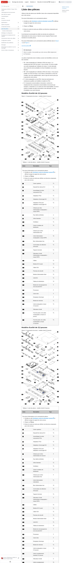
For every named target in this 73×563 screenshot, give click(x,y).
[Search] (65, 2)
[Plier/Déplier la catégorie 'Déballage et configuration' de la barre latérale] (18, 33)
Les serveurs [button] (6, 2)
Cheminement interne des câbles (8, 38)
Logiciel (26, 2)
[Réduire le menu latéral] (10, 561)
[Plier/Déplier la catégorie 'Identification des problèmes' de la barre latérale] (18, 43)
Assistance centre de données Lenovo (42, 21)
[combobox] (3, 6)
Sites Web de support (5, 14)
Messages (3, 44)
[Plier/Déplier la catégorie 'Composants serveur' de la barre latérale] (18, 27)
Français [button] (51, 2)
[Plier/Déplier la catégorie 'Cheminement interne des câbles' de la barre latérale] (18, 38)
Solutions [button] (32, 2)
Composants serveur (5, 26)
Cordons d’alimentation (7, 30)
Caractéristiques (4, 16)
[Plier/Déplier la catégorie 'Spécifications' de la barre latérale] (18, 22)
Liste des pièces (4, 28)
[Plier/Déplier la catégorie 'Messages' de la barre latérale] (18, 45)
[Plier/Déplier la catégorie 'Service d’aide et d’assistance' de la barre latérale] (18, 50)
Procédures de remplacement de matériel (8, 36)
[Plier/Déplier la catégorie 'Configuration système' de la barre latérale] (18, 40)
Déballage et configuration (6, 33)
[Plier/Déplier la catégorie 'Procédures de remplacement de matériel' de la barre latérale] (18, 35)
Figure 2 (27, 42)
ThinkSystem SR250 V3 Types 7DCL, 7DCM (9, 10)
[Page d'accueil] (23, 6)
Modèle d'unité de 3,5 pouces (65, 11)
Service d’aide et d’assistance (7, 50)
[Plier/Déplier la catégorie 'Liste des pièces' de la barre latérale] (18, 29)
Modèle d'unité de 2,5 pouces (65, 7)
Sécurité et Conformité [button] (42, 2)
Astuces (3, 18)
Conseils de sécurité (5, 20)
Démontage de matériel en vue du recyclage (8, 47)
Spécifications (4, 22)
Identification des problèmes (7, 42)
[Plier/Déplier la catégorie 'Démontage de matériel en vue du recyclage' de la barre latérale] (18, 47)
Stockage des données (17, 2)
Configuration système (6, 40)
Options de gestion (5, 24)
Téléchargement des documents (8, 12)
